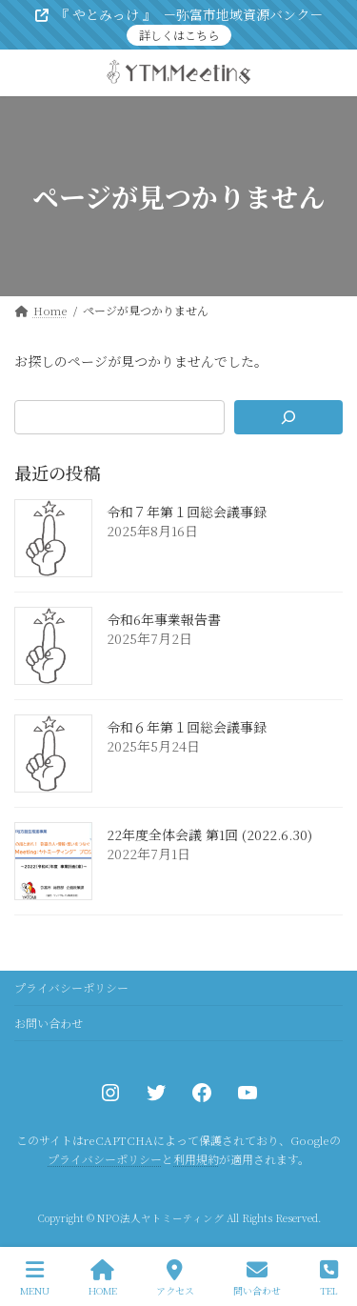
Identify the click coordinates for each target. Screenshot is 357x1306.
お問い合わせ (48, 1023)
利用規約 (196, 1160)
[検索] (288, 417)
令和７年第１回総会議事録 (187, 511)
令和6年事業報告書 (164, 619)
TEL (329, 1277)
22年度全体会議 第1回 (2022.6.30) (209, 834)
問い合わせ (257, 1277)
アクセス (175, 1277)
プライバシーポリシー (71, 987)
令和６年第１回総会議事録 (187, 726)
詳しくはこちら (179, 35)
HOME (103, 1277)
